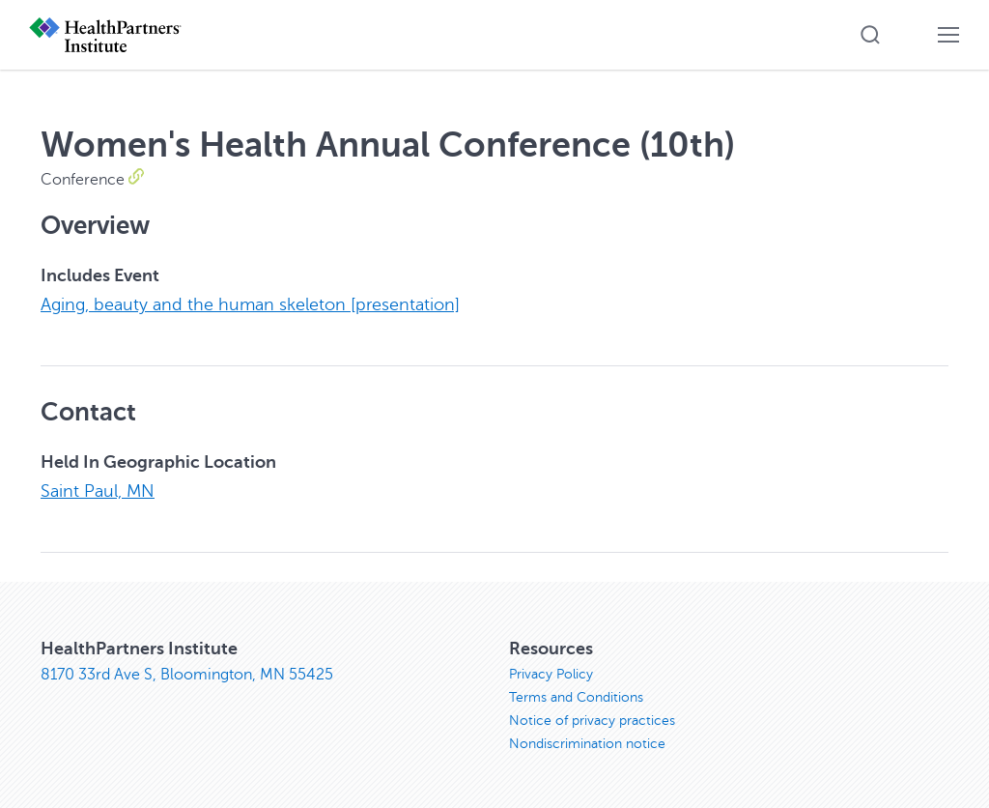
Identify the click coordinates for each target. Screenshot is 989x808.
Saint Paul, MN (98, 491)
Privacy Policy (551, 674)
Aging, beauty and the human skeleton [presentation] (250, 304)
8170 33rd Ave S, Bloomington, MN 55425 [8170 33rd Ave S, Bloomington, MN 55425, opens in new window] (187, 674)
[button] (870, 34)
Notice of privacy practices (592, 720)
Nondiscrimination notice (587, 743)
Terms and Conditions (576, 697)
